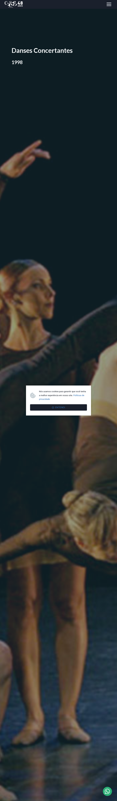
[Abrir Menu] (109, 4)
